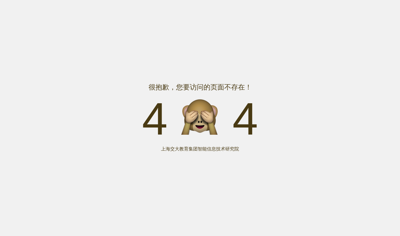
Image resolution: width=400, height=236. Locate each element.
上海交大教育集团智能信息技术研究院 (200, 148)
